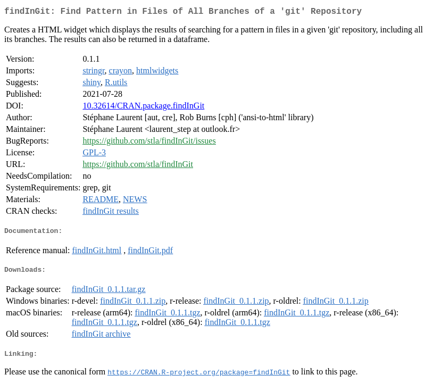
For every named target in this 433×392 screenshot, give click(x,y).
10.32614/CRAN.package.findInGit (143, 107)
